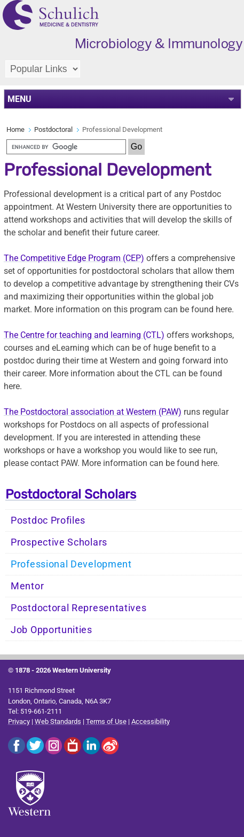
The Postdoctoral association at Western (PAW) (93, 412)
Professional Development (71, 564)
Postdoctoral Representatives (79, 608)
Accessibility (150, 721)
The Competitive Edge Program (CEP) (74, 258)
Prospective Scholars (59, 542)
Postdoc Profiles (48, 520)
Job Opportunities (51, 630)
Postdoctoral (53, 129)
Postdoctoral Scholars (70, 494)
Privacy (19, 721)
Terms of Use (106, 721)
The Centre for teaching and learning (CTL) (84, 335)
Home (15, 129)
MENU (19, 99)
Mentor (27, 586)
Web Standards (58, 721)
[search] (66, 146)
